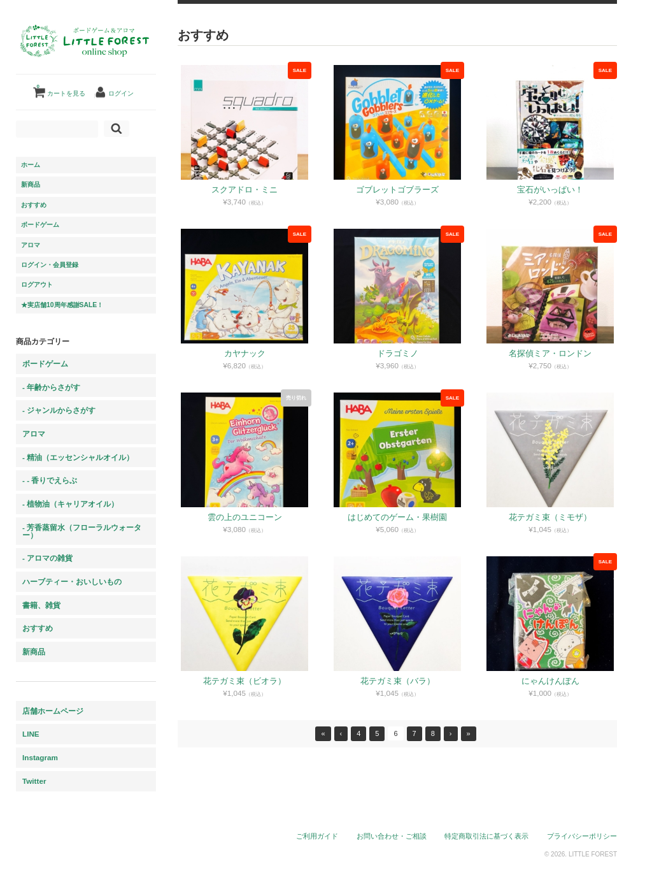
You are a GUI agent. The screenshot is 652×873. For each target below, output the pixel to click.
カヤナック (245, 353)
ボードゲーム (40, 224)
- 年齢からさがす (51, 387)
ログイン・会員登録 (49, 264)
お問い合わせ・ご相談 (392, 836)
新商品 (30, 184)
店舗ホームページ (52, 711)
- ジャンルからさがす (59, 410)
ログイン (121, 93)
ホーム (30, 164)
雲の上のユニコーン (245, 517)
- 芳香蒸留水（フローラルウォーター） (81, 531)
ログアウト (37, 284)
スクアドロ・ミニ (245, 189)
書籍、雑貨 (41, 605)
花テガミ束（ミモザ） (550, 517)
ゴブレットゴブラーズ (398, 189)
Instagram (40, 757)
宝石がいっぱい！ (551, 189)
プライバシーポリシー (583, 836)
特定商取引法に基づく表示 (487, 836)
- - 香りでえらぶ (49, 480)
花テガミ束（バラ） (398, 681)
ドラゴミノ (398, 353)
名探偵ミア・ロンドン (550, 353)
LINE (30, 734)
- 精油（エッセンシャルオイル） (78, 457)
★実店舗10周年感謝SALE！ (62, 304)
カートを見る (61, 88)
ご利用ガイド (318, 836)
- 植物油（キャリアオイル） (70, 504)
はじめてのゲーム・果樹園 (398, 517)
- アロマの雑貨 (47, 558)
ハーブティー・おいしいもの (72, 581)
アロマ (30, 245)
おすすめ (33, 204)
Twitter (34, 781)
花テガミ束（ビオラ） (245, 681)
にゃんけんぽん (551, 681)
